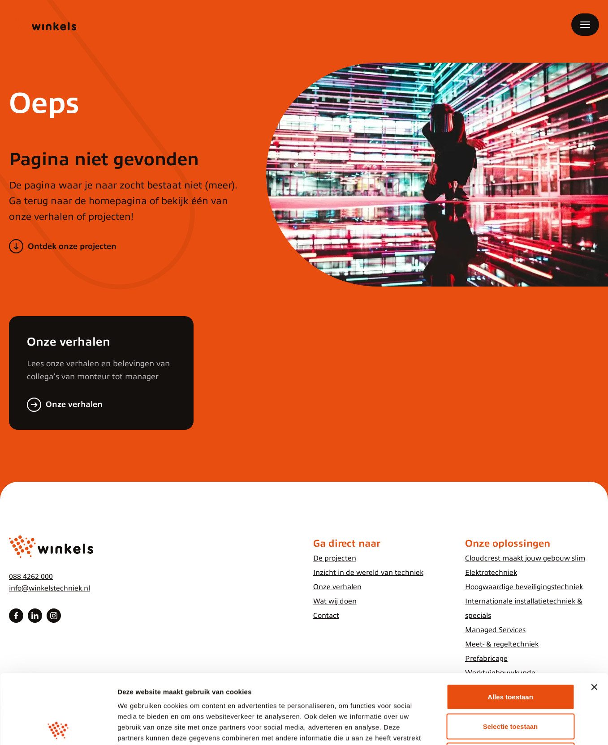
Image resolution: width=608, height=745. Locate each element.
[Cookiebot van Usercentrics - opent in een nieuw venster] (58, 727)
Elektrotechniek (491, 573)
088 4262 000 (31, 577)
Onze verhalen (74, 404)
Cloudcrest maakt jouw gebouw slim (525, 558)
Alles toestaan (510, 627)
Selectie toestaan (510, 657)
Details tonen (484, 727)
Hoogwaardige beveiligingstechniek (524, 587)
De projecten (334, 558)
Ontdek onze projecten (72, 246)
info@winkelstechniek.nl (49, 588)
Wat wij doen (335, 601)
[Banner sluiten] (594, 618)
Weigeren (510, 686)
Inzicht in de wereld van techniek (368, 573)
